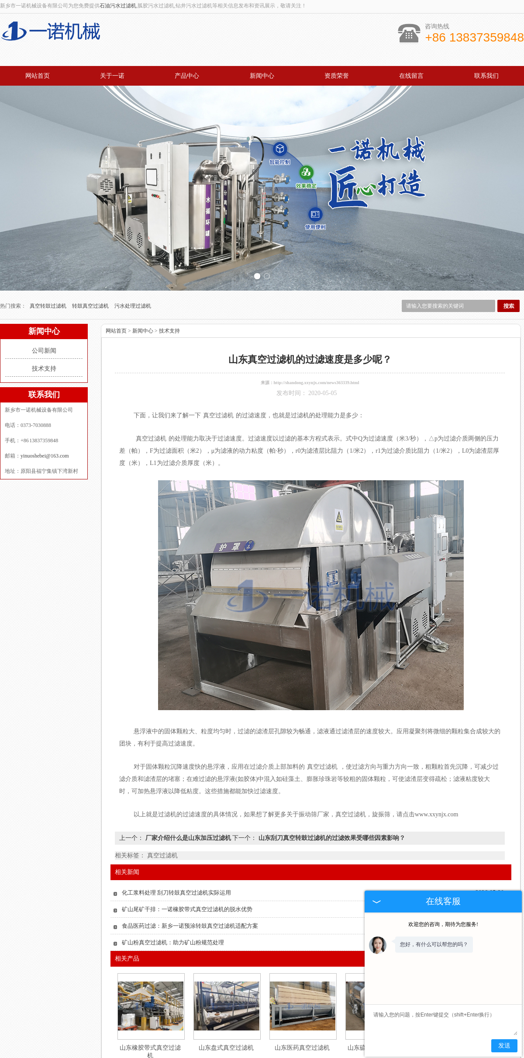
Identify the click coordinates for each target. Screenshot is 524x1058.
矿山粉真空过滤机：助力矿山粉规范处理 (173, 912)
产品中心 (187, 76)
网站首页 (37, 76)
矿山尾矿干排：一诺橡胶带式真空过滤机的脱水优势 (187, 879)
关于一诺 (112, 76)
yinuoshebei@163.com (45, 426)
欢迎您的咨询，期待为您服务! (443, 924)
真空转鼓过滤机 (49, 276)
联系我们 (486, 76)
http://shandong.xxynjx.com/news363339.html (316, 352)
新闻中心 (262, 76)
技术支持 (44, 338)
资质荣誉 (336, 76)
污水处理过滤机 (132, 276)
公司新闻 (44, 320)
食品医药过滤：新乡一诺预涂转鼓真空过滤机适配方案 (190, 895)
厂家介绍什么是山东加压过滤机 (188, 808)
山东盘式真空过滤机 (226, 1017)
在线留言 (411, 76)
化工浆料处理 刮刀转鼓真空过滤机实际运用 (176, 862)
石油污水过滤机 (118, 6)
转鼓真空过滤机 (91, 276)
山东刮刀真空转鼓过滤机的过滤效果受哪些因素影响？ (331, 808)
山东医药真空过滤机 (302, 1017)
